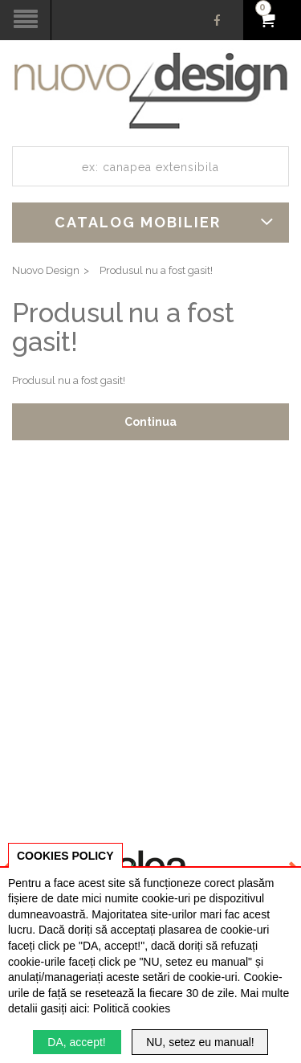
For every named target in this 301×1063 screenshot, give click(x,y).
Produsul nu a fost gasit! (156, 270)
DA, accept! (76, 1042)
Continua (150, 421)
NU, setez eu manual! (200, 1042)
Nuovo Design (45, 270)
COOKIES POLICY (65, 855)
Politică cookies (132, 1008)
